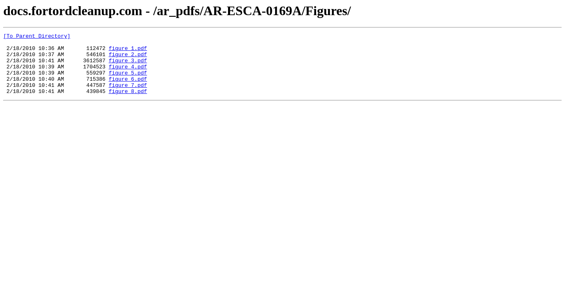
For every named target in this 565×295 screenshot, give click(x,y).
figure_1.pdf (127, 51)
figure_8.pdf (127, 103)
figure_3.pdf (127, 66)
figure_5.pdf (127, 81)
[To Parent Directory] (36, 37)
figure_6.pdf (127, 88)
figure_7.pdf (127, 96)
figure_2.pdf (127, 59)
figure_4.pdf (127, 73)
